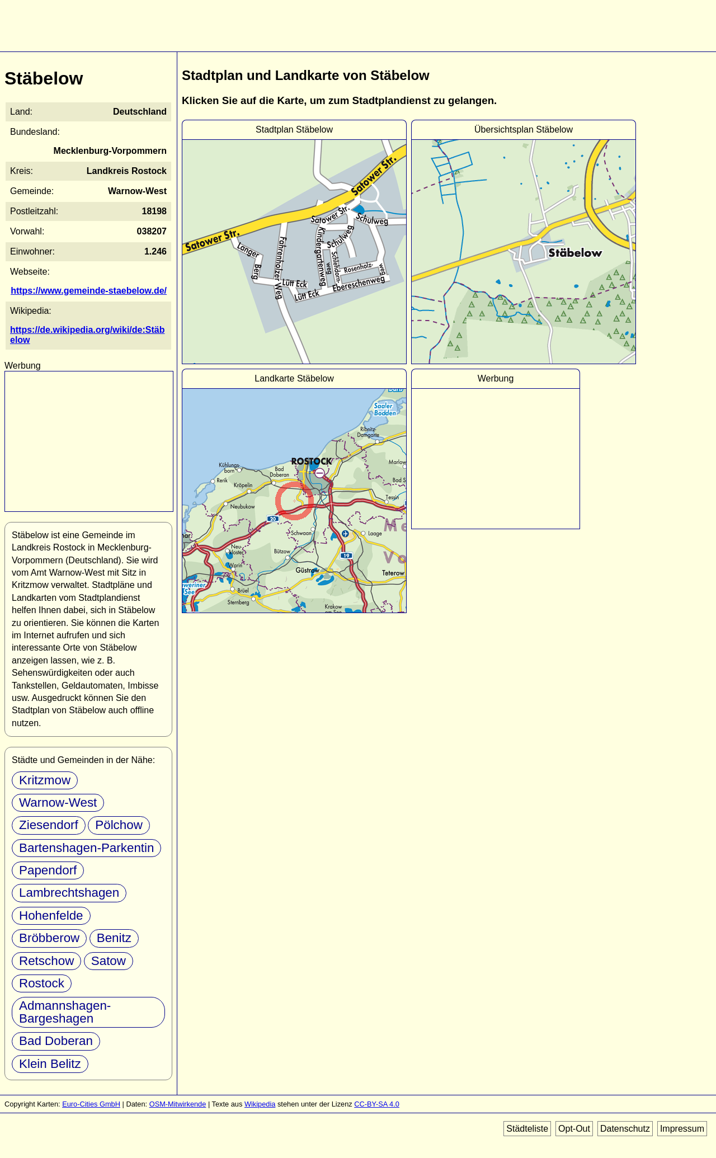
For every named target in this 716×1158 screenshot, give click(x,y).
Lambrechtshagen (69, 893)
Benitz (114, 938)
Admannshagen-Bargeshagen (65, 1012)
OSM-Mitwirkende (177, 1104)
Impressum (682, 1128)
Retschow (46, 961)
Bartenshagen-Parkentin (86, 848)
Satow (108, 961)
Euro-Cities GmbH (91, 1104)
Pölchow (119, 825)
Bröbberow (49, 938)
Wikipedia (259, 1104)
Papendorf (48, 870)
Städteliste (527, 1128)
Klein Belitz (50, 1064)
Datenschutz (625, 1128)
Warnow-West (58, 802)
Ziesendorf (48, 825)
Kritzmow (44, 780)
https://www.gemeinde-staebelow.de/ (89, 290)
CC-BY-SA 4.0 (376, 1104)
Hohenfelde (51, 915)
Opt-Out (574, 1128)
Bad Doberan (56, 1041)
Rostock (41, 983)
